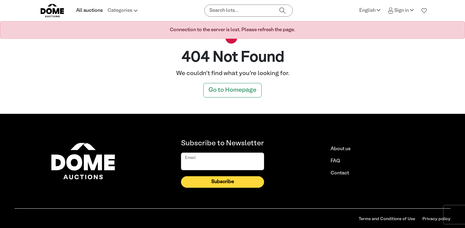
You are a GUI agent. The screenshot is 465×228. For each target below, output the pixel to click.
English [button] (370, 10)
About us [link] (340, 149)
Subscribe (222, 182)
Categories (123, 10)
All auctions (89, 10)
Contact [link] (340, 173)
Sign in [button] (401, 10)
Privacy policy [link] (436, 219)
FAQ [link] (335, 161)
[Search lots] (238, 10)
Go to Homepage (232, 90)
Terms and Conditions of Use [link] (387, 219)
